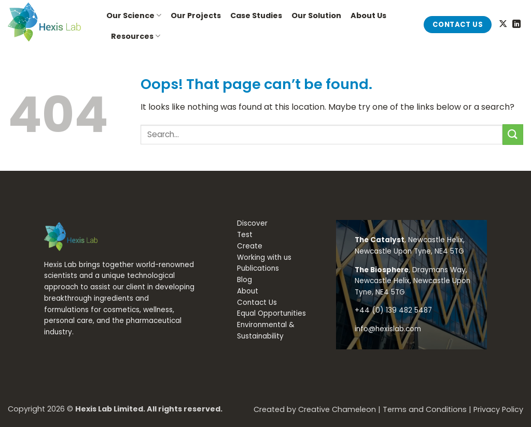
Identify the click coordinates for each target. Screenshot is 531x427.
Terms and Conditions (425, 409)
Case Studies (256, 15)
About (247, 291)
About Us (368, 15)
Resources (135, 36)
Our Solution (316, 15)
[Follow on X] (503, 24)
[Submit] (512, 134)
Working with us (264, 257)
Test (245, 235)
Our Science (133, 15)
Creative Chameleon (337, 409)
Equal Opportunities (271, 313)
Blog (244, 280)
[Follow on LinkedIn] (516, 24)
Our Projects (196, 15)
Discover (252, 223)
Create (249, 246)
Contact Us (257, 302)
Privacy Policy (498, 409)
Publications (258, 268)
